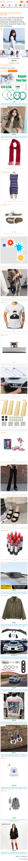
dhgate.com (3, 497)
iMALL (26, 859)
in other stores (13, 71)
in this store (4, 71)
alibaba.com (4, 758)
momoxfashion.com (5, 139)
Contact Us (23, 856)
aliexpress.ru (4, 107)
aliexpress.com (4, 74)
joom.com (3, 725)
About (17, 856)
